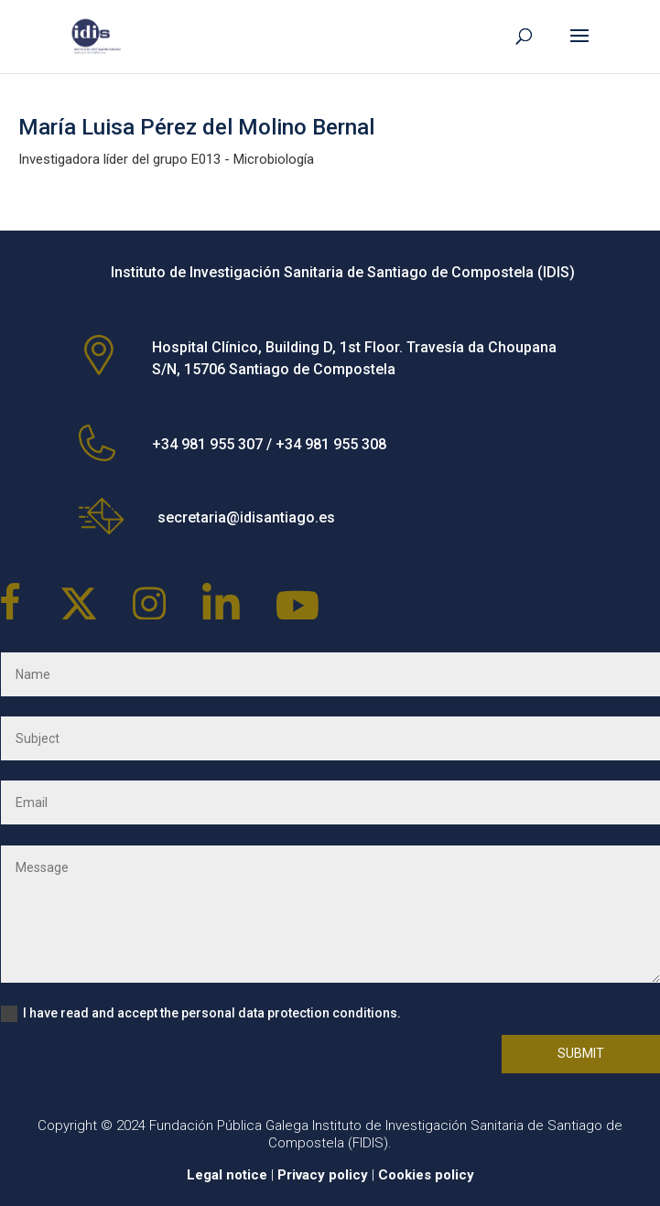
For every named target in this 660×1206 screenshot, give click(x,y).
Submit (580, 1053)
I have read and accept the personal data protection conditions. (201, 1014)
